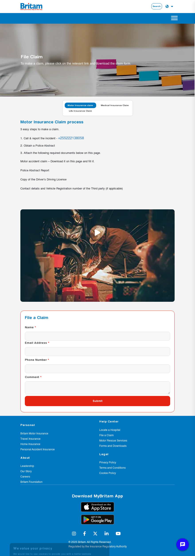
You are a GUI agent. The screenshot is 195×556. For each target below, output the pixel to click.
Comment (32, 377)
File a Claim (106, 435)
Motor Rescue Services (113, 440)
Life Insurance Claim (80, 110)
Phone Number (36, 359)
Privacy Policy (107, 462)
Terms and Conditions (112, 468)
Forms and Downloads (113, 446)
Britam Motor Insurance (34, 433)
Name (29, 327)
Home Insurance (30, 444)
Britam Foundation (31, 482)
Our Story (26, 471)
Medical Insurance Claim (115, 105)
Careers (25, 477)
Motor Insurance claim (80, 105)
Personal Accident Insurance (37, 449)
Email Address (36, 342)
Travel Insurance (30, 439)
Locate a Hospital (109, 430)
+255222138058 (71, 138)
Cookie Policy (107, 473)
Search (157, 6)
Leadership (27, 466)
